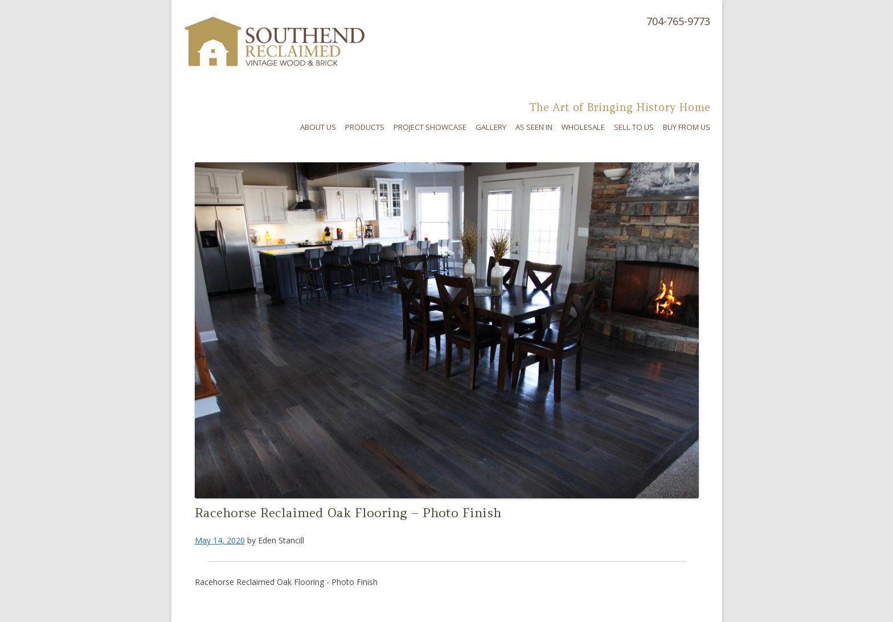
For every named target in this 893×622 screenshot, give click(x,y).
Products (364, 127)
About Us (318, 127)
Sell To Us (634, 127)
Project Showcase (430, 127)
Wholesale (583, 127)
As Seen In (533, 127)
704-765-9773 (678, 21)
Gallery (491, 127)
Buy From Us (686, 127)
